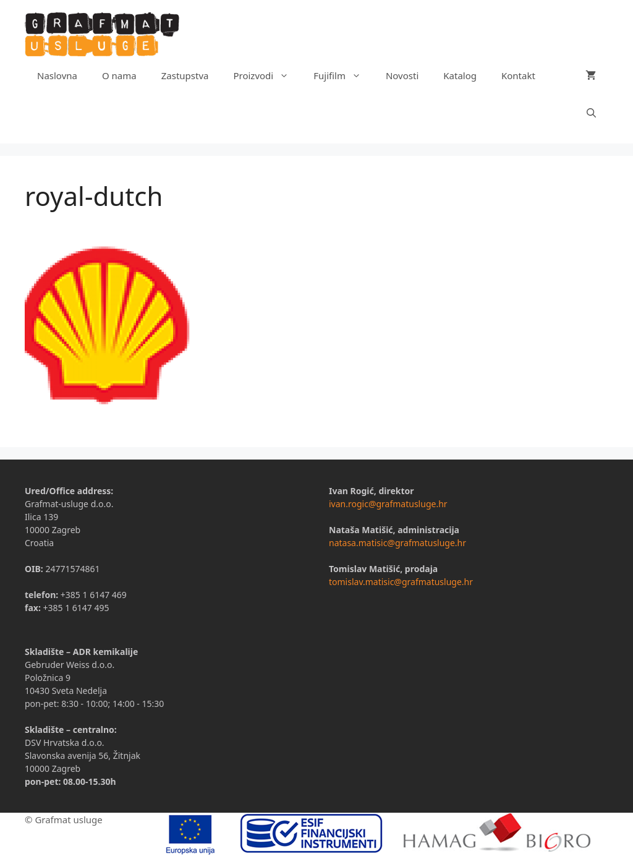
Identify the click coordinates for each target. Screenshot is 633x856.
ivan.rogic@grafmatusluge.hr (388, 504)
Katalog (460, 75)
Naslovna (57, 75)
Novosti (402, 75)
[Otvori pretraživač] (591, 112)
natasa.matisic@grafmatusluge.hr (397, 543)
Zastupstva (185, 75)
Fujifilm (343, 75)
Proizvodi (267, 75)
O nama (119, 75)
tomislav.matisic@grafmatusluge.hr (401, 582)
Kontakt (518, 75)
